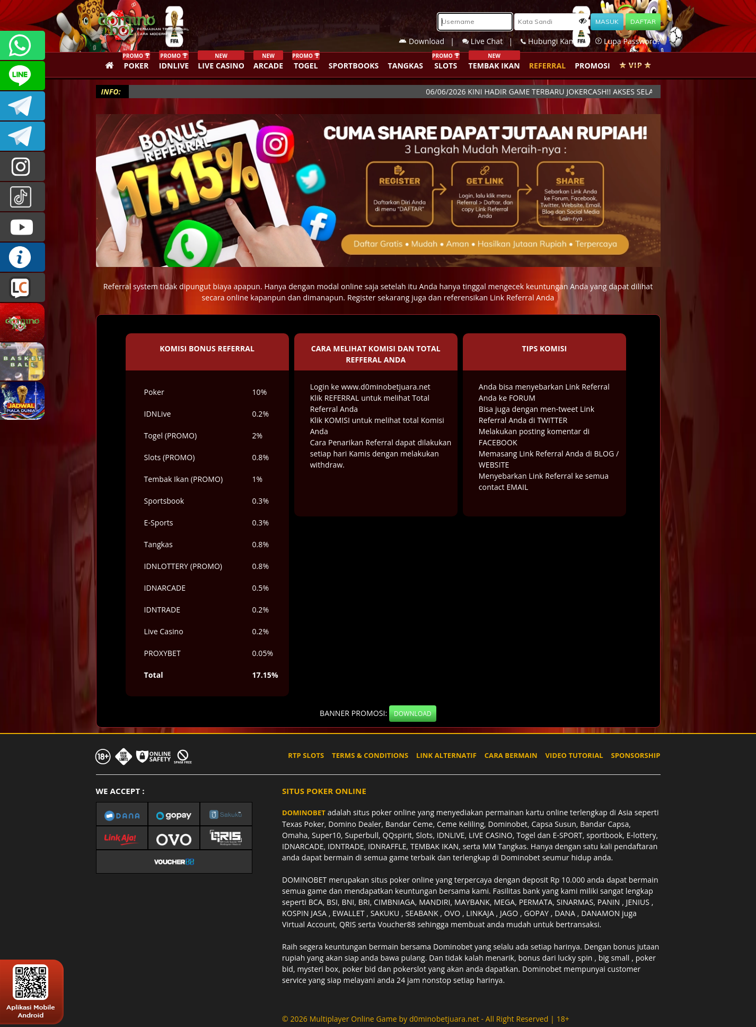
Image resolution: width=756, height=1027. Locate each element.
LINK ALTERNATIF (446, 755)
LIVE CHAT (22, 287)
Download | (430, 41)
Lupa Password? (627, 41)
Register (361, 297)
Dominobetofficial (22, 105)
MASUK (607, 21)
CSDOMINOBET (22, 75)
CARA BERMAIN (511, 755)
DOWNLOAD (413, 713)
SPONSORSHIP (635, 755)
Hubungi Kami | (558, 41)
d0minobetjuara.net (444, 1019)
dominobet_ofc (22, 166)
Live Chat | (491, 41)
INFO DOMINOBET (22, 257)
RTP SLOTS (306, 755)
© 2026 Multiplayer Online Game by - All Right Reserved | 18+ (425, 1019)
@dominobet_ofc (22, 196)
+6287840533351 (22, 45)
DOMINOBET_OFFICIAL (22, 136)
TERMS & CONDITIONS (370, 755)
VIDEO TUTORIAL (574, 755)
